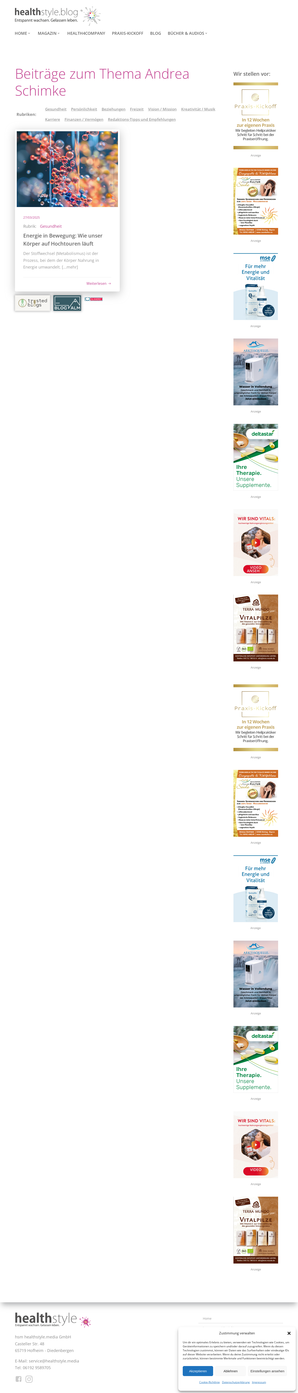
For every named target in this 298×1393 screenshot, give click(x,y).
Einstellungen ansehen (267, 1371)
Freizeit (137, 109)
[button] (289, 1333)
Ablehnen (230, 1371)
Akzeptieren (198, 1371)
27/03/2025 (31, 217)
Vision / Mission (162, 109)
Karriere (52, 119)
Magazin (49, 33)
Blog (155, 33)
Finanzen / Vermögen (84, 119)
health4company (86, 33)
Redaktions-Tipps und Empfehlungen (142, 119)
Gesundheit (56, 109)
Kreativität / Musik (198, 109)
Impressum (259, 1382)
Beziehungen (114, 109)
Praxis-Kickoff (127, 33)
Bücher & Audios (188, 33)
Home (23, 33)
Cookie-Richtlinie (209, 1382)
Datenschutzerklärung (236, 1382)
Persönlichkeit (84, 109)
